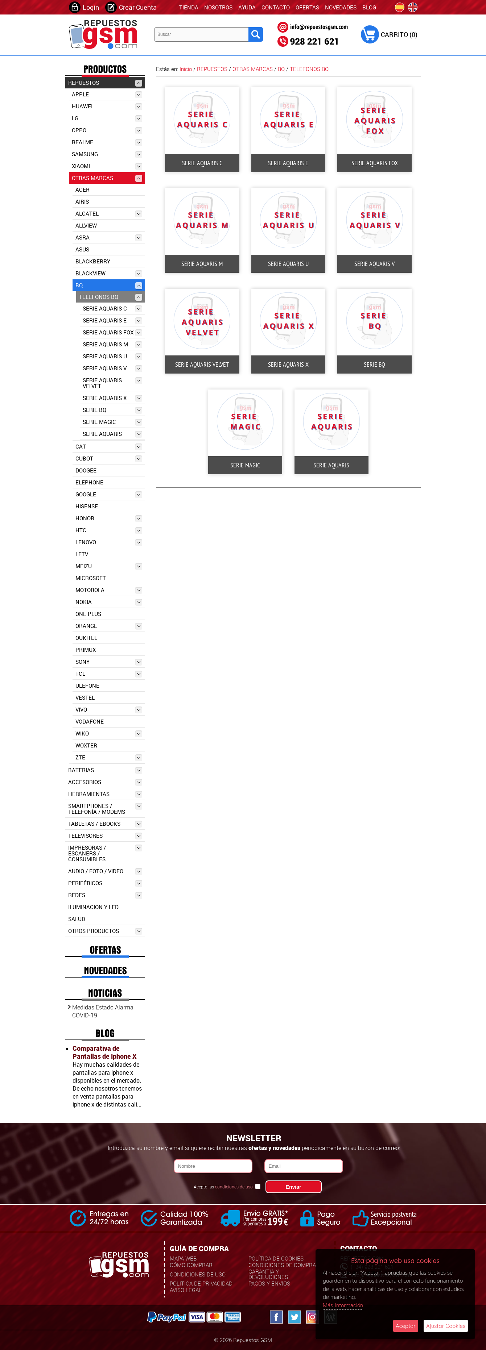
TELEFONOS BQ (110, 297)
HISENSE (86, 506)
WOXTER (86, 745)
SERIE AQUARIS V (112, 368)
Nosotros (218, 7)
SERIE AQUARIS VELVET (112, 382)
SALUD (76, 918)
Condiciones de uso (198, 1274)
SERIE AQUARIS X (112, 398)
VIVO (108, 709)
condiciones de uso (234, 1186)
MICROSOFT (90, 578)
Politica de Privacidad (201, 1283)
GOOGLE (108, 494)
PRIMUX (85, 649)
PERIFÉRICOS (105, 883)
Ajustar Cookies (445, 1325)
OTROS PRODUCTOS (105, 931)
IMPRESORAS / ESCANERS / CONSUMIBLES (105, 853)
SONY (108, 662)
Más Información (343, 1305)
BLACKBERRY (92, 261)
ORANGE (108, 626)
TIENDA (188, 7)
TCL (108, 674)
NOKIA (108, 602)
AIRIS (82, 201)
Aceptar (406, 1325)
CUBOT (108, 458)
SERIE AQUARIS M (112, 344)
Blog (369, 7)
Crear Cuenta (138, 7)
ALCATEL (108, 213)
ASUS (82, 249)
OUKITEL (86, 637)
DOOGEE (85, 470)
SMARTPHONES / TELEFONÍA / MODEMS (105, 808)
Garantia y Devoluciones (268, 1274)
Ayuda (247, 7)
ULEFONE (87, 685)
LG (107, 118)
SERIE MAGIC (112, 422)
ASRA (108, 237)
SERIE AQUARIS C (112, 308)
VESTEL (85, 697)
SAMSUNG (107, 154)
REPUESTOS (105, 83)
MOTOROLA (108, 590)
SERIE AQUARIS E (112, 320)
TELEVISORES (105, 835)
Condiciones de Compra (282, 1264)
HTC (108, 530)
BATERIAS (105, 770)
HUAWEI (107, 106)
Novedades (341, 7)
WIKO (108, 733)
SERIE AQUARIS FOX (112, 332)
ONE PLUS (88, 613)
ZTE (108, 757)
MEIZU (108, 566)
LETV (81, 554)
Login (91, 7)
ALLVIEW (86, 225)
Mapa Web (183, 1258)
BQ (108, 285)
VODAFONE (89, 721)
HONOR (108, 518)
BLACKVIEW (108, 273)
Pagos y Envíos (269, 1283)
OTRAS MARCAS (107, 178)
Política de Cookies (276, 1258)
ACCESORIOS (105, 782)
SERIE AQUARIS (112, 434)
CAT (108, 446)
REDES (105, 895)
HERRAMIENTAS (105, 794)
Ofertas (307, 7)
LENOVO (108, 542)
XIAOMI (107, 166)
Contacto (275, 7)
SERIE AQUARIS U (112, 356)
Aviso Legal (186, 1289)
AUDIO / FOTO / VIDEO (105, 871)
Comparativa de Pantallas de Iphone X (104, 1052)
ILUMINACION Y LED (93, 907)
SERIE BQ (112, 410)
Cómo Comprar (191, 1264)
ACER (82, 189)
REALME (107, 142)
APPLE (107, 94)
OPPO (107, 130)
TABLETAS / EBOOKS (105, 824)
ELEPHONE (89, 482)
